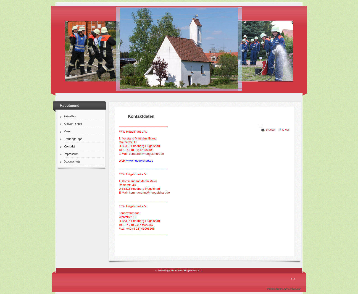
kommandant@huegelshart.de (149, 192)
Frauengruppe (73, 139)
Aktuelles (70, 116)
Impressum (71, 154)
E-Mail (285, 129)
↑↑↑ (293, 278)
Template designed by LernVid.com (283, 289)
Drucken (270, 129)
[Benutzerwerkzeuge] (261, 126)
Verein (68, 131)
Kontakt (69, 146)
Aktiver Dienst (73, 124)
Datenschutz (72, 161)
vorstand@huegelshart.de (146, 153)
